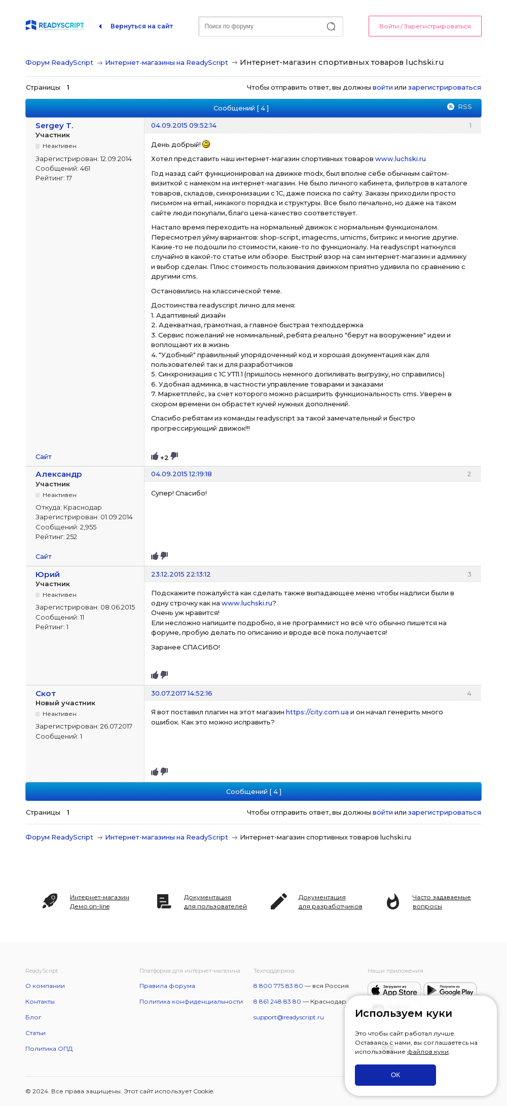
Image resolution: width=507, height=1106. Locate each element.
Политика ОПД (49, 1048)
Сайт (43, 456)
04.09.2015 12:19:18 (181, 474)
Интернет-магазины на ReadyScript (166, 62)
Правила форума (167, 985)
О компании (45, 985)
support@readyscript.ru (289, 1017)
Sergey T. (54, 125)
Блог (33, 1017)
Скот (45, 693)
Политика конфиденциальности (191, 1001)
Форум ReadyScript (59, 62)
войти (383, 87)
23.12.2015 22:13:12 (181, 574)
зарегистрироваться (444, 87)
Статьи (35, 1033)
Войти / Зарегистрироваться (425, 26)
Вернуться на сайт (142, 26)
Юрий (47, 574)
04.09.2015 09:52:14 (183, 125)
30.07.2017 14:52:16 (181, 693)
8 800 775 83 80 (278, 985)
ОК (395, 1075)
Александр (58, 474)
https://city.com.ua (317, 712)
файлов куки (428, 1051)
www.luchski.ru (400, 159)
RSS (465, 106)
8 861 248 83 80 (277, 1001)
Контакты (40, 1001)
